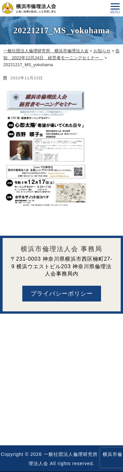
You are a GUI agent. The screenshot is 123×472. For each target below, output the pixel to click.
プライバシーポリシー (62, 293)
